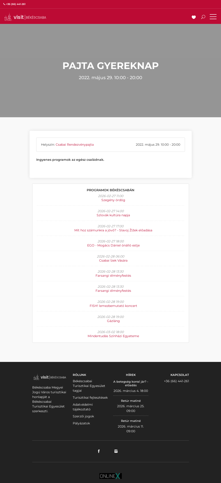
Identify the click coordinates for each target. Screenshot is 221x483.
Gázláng (113, 321)
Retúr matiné (131, 400)
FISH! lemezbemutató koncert (113, 306)
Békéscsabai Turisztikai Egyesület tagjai (89, 386)
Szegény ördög (113, 200)
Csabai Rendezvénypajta (75, 145)
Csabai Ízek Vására (113, 260)
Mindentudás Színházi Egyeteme (113, 336)
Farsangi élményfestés (113, 276)
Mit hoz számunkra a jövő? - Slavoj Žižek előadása (113, 230)
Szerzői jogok (83, 416)
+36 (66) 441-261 (176, 381)
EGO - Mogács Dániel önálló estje (113, 245)
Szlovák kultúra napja (113, 215)
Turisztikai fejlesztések (90, 398)
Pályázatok (81, 423)
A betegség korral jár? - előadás (130, 383)
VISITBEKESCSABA (25, 17)
